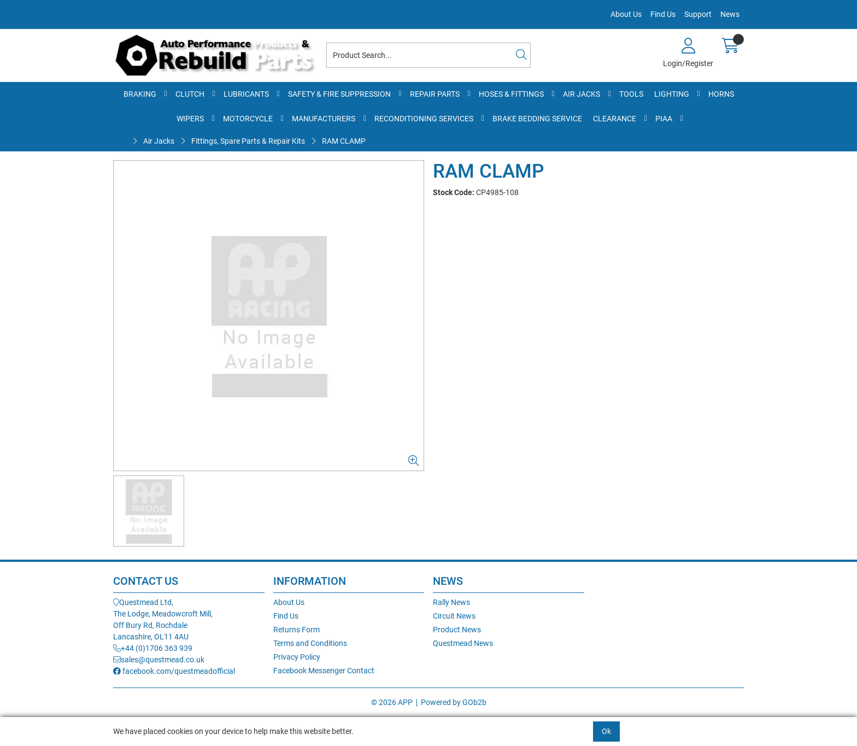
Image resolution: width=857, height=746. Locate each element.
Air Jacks (581, 94)
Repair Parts (435, 94)
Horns (721, 94)
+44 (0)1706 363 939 (152, 648)
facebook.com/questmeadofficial (174, 671)
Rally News (451, 602)
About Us (626, 14)
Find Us (663, 14)
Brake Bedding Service (537, 118)
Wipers (190, 118)
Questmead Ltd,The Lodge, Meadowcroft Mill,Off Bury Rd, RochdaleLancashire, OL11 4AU (163, 619)
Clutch (189, 94)
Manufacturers (323, 118)
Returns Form (296, 629)
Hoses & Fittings (511, 94)
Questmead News (463, 643)
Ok (606, 731)
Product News (457, 629)
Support (698, 14)
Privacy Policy (296, 657)
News (729, 14)
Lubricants (246, 94)
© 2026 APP (392, 702)
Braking (140, 94)
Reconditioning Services (423, 118)
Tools (631, 94)
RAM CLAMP (344, 141)
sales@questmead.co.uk (158, 659)
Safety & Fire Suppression (339, 94)
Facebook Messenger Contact (323, 670)
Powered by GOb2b (453, 702)
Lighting (671, 94)
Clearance (614, 118)
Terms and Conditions (310, 643)
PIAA (663, 118)
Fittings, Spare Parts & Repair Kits (248, 141)
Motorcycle (248, 118)
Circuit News (454, 616)
